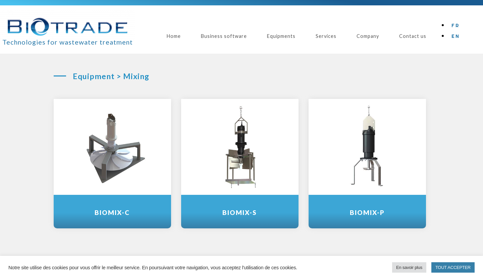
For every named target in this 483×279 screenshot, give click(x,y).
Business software (224, 36)
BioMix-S (239, 212)
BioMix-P (367, 212)
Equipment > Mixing (111, 76)
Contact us (412, 36)
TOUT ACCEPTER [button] (453, 267)
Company (368, 36)
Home (174, 36)
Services (326, 36)
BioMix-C (112, 212)
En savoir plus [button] (409, 267)
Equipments (281, 36)
